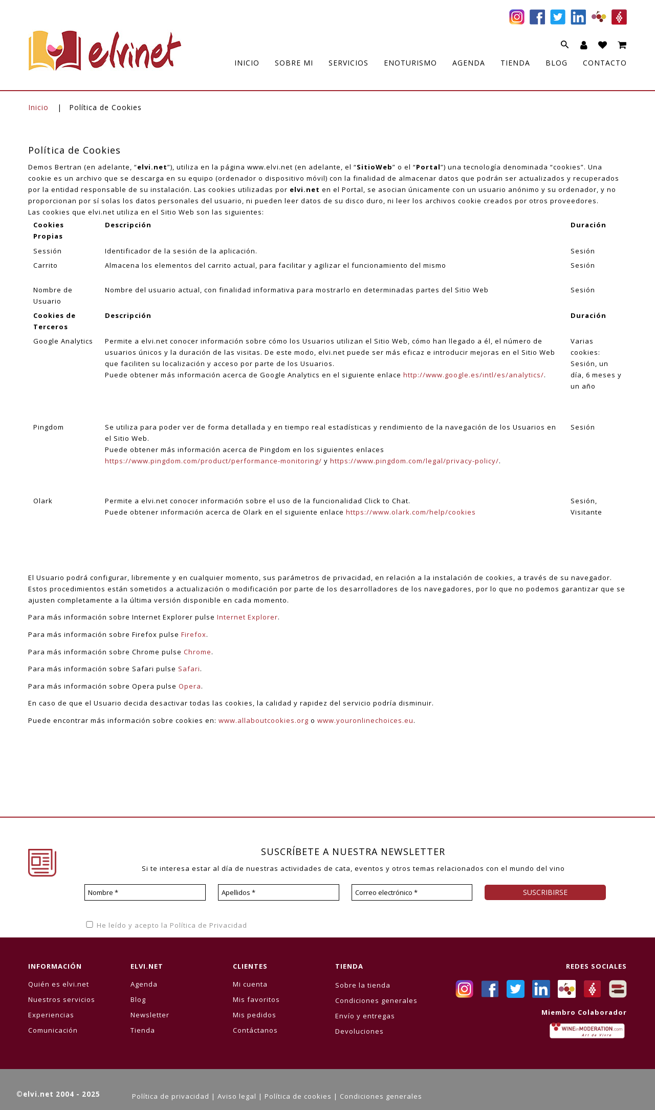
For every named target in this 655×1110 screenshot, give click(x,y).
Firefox (193, 634)
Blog (138, 999)
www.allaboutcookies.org (264, 720)
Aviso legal (236, 1096)
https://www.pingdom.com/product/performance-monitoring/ (213, 460)
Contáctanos (255, 1030)
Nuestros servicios (61, 999)
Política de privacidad (170, 1096)
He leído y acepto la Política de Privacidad (165, 925)
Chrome (197, 651)
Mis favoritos (256, 999)
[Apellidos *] (278, 892)
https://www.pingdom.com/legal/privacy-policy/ (414, 460)
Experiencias (51, 1014)
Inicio (38, 107)
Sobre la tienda (362, 985)
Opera (190, 686)
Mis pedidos (254, 1014)
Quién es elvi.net (58, 984)
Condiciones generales (376, 1000)
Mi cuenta (250, 984)
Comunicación (53, 1030)
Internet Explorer (247, 617)
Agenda (144, 984)
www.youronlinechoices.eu (365, 720)
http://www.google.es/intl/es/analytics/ (473, 374)
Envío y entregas (365, 1015)
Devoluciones (359, 1031)
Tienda (142, 1030)
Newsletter (149, 1014)
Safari (189, 668)
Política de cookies (298, 1096)
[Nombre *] (145, 892)
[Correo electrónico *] (412, 892)
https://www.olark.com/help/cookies (411, 512)
